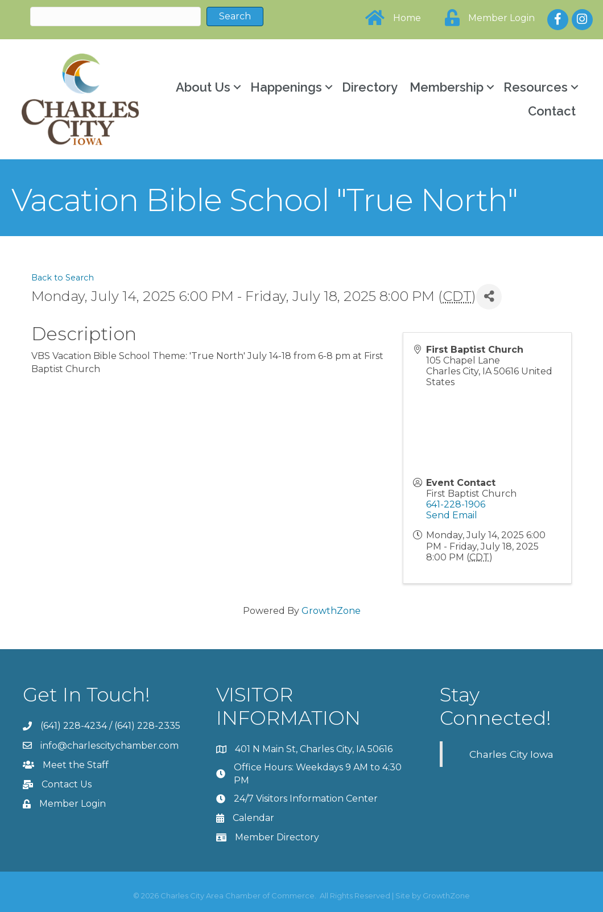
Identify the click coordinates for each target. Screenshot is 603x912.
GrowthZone (331, 610)
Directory (369, 87)
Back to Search (62, 277)
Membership (445, 87)
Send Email (451, 515)
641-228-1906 (455, 503)
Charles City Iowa (511, 754)
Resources (534, 87)
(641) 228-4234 (73, 725)
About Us (202, 87)
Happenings (285, 87)
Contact (551, 111)
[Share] (489, 296)
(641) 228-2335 (147, 725)
